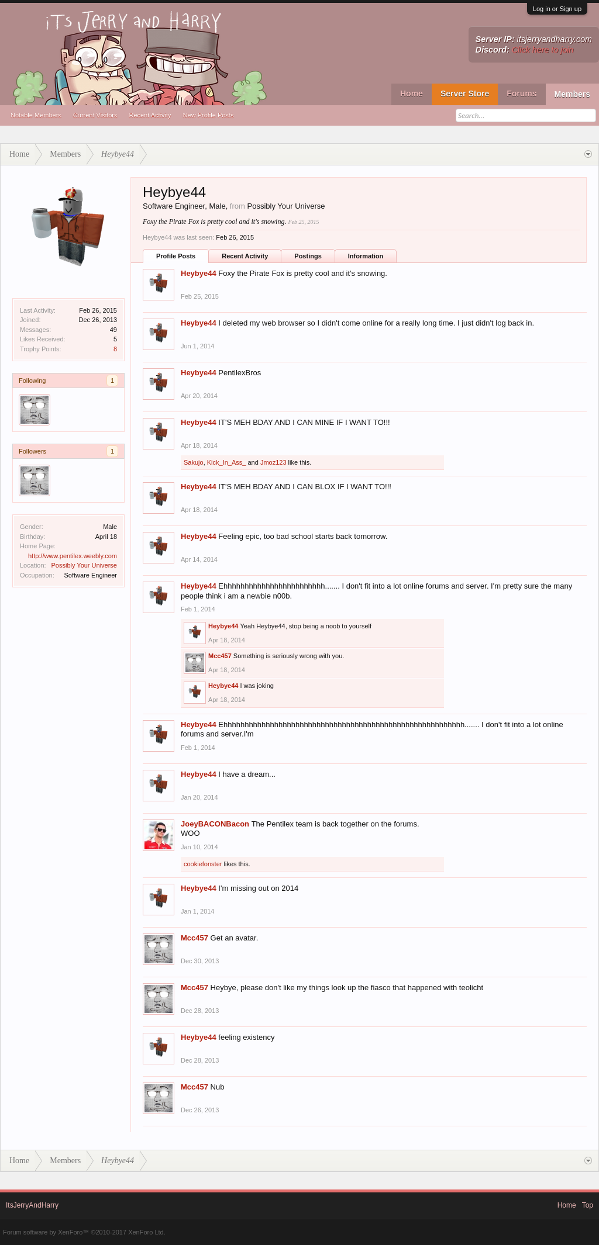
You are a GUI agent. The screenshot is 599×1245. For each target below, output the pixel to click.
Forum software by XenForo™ (84, 1232)
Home (411, 93)
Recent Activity (150, 115)
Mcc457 (220, 655)
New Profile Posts (208, 115)
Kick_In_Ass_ (226, 462)
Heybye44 (198, 273)
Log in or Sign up (557, 8)
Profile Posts (175, 256)
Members (572, 94)
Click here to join (543, 49)
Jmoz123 (273, 462)
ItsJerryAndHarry (32, 1205)
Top (587, 1205)
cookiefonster (203, 863)
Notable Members (36, 115)
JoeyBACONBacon (215, 823)
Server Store (464, 93)
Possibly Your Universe (84, 565)
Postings (307, 256)
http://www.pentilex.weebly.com (72, 555)
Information (366, 256)
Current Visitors (95, 115)
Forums (521, 93)
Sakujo (194, 462)
